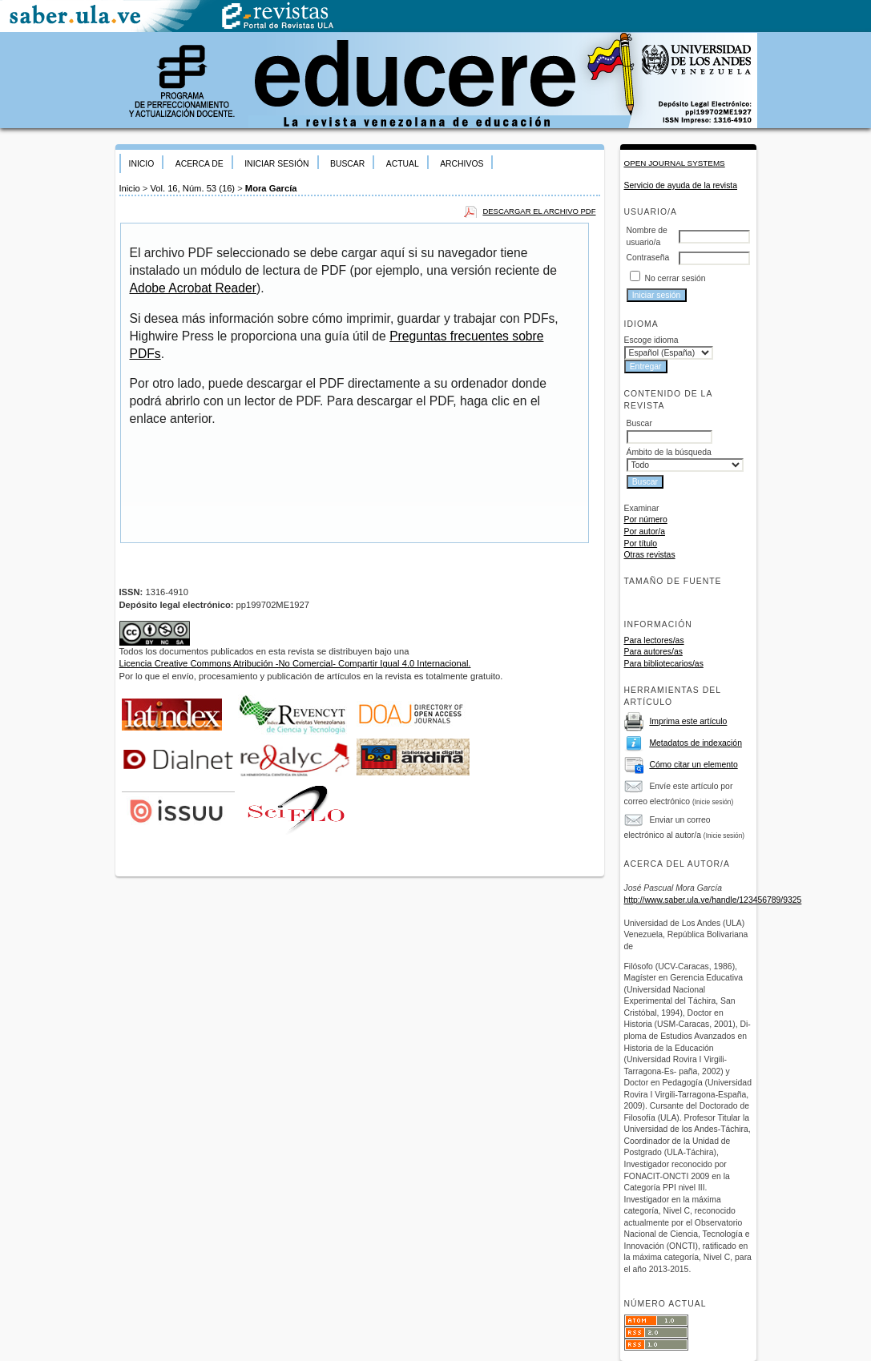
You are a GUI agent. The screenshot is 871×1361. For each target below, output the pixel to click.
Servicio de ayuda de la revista (681, 185)
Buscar (347, 163)
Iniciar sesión (276, 163)
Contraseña (648, 257)
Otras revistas (649, 554)
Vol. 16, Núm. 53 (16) (192, 188)
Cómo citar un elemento (693, 764)
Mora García (271, 188)
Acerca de (199, 163)
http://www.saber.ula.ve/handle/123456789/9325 (713, 900)
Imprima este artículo (688, 721)
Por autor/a (644, 531)
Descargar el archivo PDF (538, 211)
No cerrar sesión (674, 278)
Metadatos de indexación (695, 743)
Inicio (142, 163)
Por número (645, 519)
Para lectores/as (654, 640)
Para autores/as (653, 651)
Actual (402, 163)
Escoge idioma (651, 340)
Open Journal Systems (674, 163)
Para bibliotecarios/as (664, 663)
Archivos (461, 163)
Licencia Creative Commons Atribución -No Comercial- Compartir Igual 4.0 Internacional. (295, 663)
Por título (641, 543)
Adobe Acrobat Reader (193, 288)
